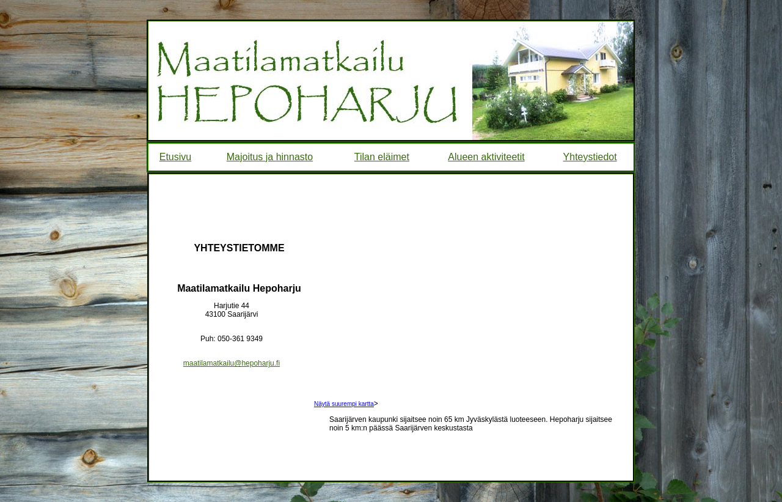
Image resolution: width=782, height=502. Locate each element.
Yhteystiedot (590, 157)
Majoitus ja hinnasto (270, 157)
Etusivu (175, 157)
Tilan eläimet (381, 157)
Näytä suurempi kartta (344, 403)
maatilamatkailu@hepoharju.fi (231, 363)
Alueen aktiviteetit (486, 157)
